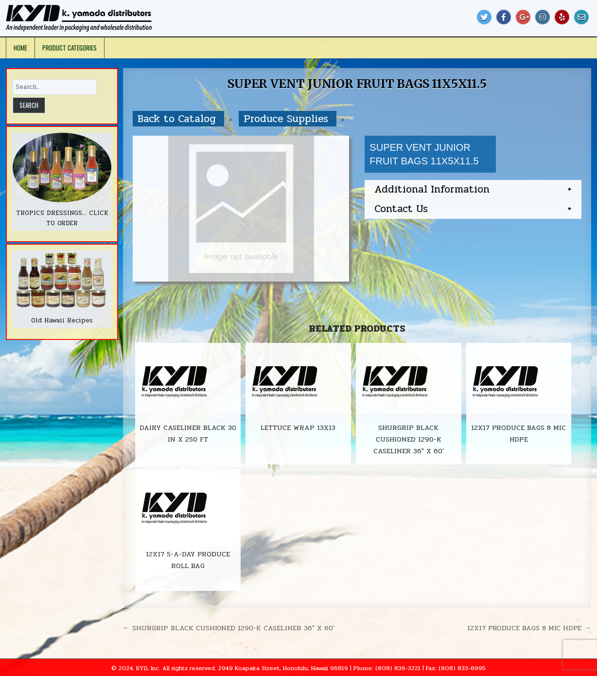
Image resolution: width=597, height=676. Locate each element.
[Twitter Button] (484, 17)
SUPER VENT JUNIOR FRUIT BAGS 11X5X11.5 (357, 83)
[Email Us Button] (581, 17)
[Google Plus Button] (523, 17)
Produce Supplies (288, 118)
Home (20, 48)
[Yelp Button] (562, 17)
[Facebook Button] (503, 17)
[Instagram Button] (542, 17)
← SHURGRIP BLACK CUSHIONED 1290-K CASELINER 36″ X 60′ (228, 628)
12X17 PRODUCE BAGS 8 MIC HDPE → (529, 628)
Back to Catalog (178, 118)
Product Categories (69, 48)
